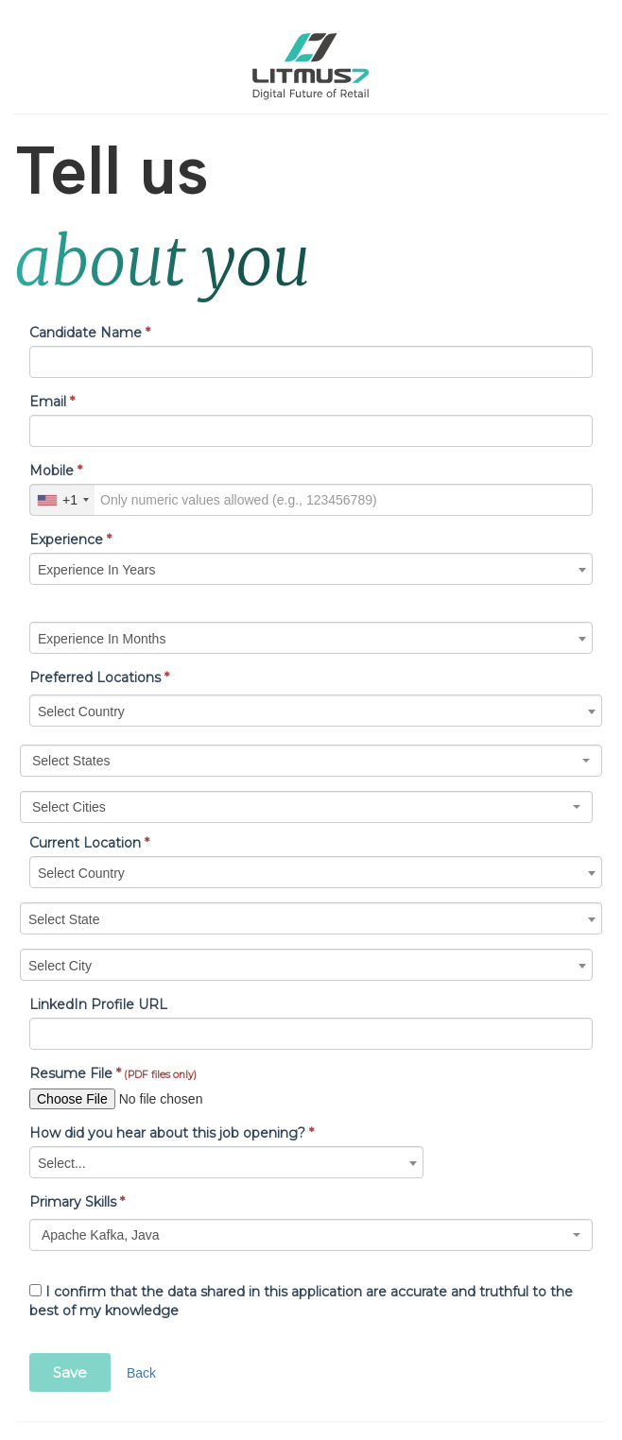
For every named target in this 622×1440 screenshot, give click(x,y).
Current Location (89, 842)
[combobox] (62, 500)
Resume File (113, 1073)
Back (141, 1372)
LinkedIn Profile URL (98, 1004)
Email (52, 401)
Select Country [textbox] (81, 711)
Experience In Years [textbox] (97, 569)
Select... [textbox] (62, 1163)
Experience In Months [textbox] (101, 638)
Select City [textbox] (60, 965)
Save (70, 1372)
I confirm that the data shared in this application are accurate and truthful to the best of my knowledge (301, 1301)
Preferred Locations (99, 677)
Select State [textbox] (64, 919)
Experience (70, 539)
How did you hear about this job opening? (171, 1132)
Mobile (55, 470)
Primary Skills (77, 1201)
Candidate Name (89, 332)
